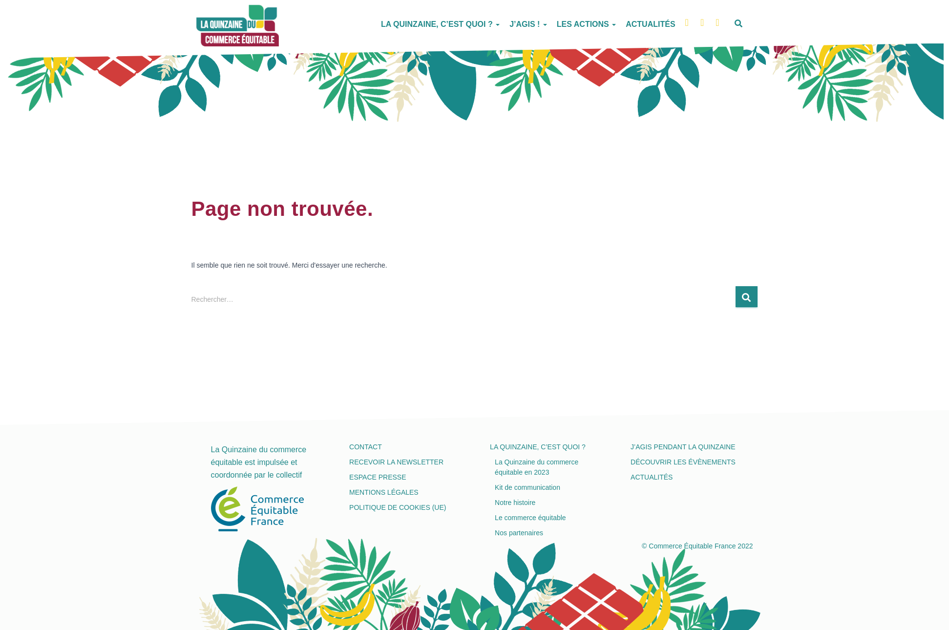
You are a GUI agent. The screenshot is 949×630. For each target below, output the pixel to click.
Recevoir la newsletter (396, 462)
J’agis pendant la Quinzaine (683, 447)
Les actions (586, 24)
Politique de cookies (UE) (397, 507)
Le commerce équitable (530, 518)
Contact (365, 447)
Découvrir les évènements (683, 462)
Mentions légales (384, 492)
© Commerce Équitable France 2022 (697, 546)
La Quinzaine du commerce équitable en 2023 (536, 467)
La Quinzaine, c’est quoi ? (440, 24)
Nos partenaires (519, 533)
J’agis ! (528, 24)
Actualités (650, 24)
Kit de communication (527, 487)
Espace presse (377, 477)
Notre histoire (515, 502)
